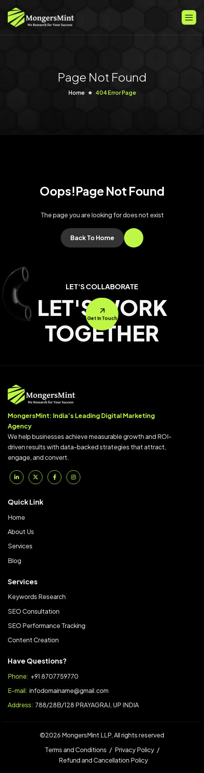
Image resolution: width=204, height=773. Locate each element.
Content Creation (33, 640)
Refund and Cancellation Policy (103, 760)
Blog (14, 560)
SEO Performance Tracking (46, 625)
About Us (21, 531)
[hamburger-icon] (189, 17)
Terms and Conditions (76, 750)
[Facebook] (54, 477)
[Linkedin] (17, 477)
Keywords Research (37, 596)
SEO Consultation (34, 611)
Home (16, 517)
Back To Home (92, 238)
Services (20, 546)
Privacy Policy (134, 750)
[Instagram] (73, 477)
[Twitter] (35, 477)
